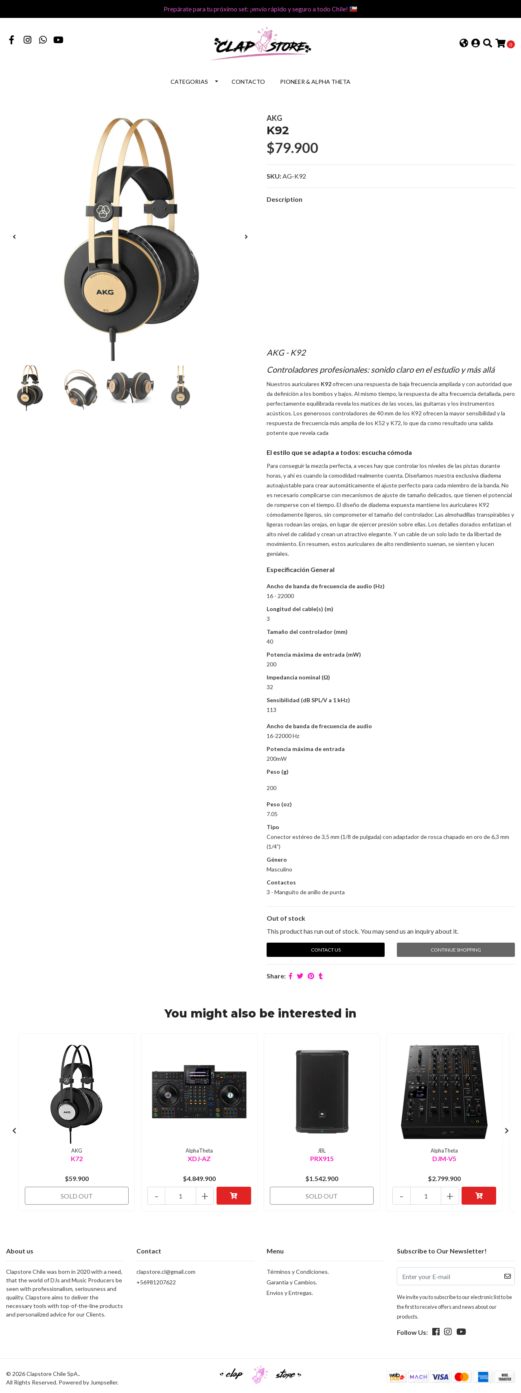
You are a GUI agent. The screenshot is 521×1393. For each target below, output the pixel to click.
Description (284, 199)
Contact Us (326, 949)
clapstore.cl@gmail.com (165, 1267)
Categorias (189, 80)
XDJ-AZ (199, 1157)
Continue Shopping (456, 949)
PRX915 (322, 1157)
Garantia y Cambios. (292, 1278)
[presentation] (14, 236)
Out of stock (286, 917)
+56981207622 (156, 1278)
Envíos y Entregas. (290, 1289)
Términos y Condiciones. (298, 1267)
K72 (77, 1157)
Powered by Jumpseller (88, 1378)
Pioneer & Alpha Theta (315, 80)
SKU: (274, 175)
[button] (464, 44)
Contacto (248, 80)
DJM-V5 (444, 1157)
